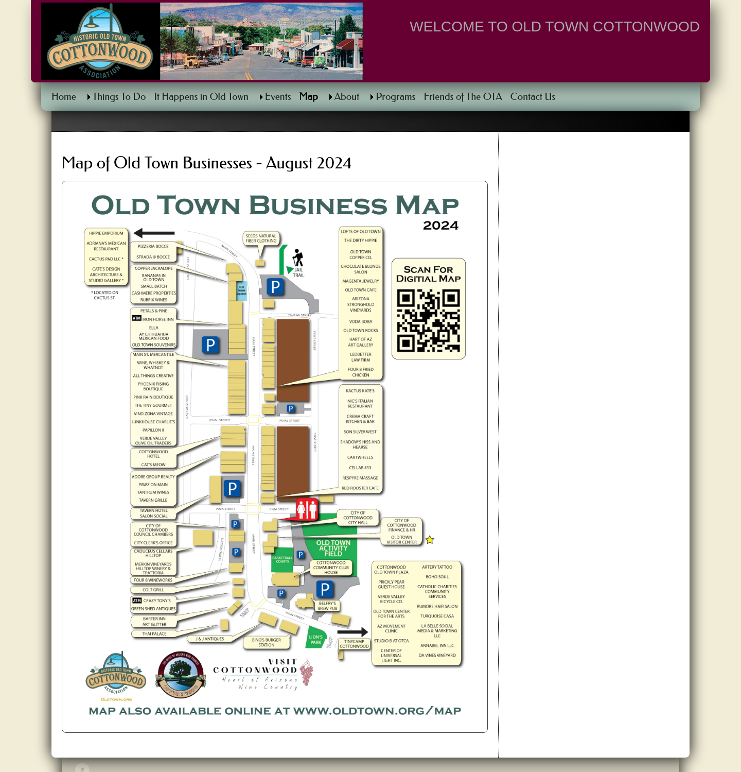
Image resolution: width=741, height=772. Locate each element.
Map (308, 96)
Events (278, 96)
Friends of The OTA (463, 96)
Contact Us (532, 96)
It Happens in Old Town (201, 96)
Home (63, 96)
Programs (395, 96)
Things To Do (119, 96)
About (346, 96)
